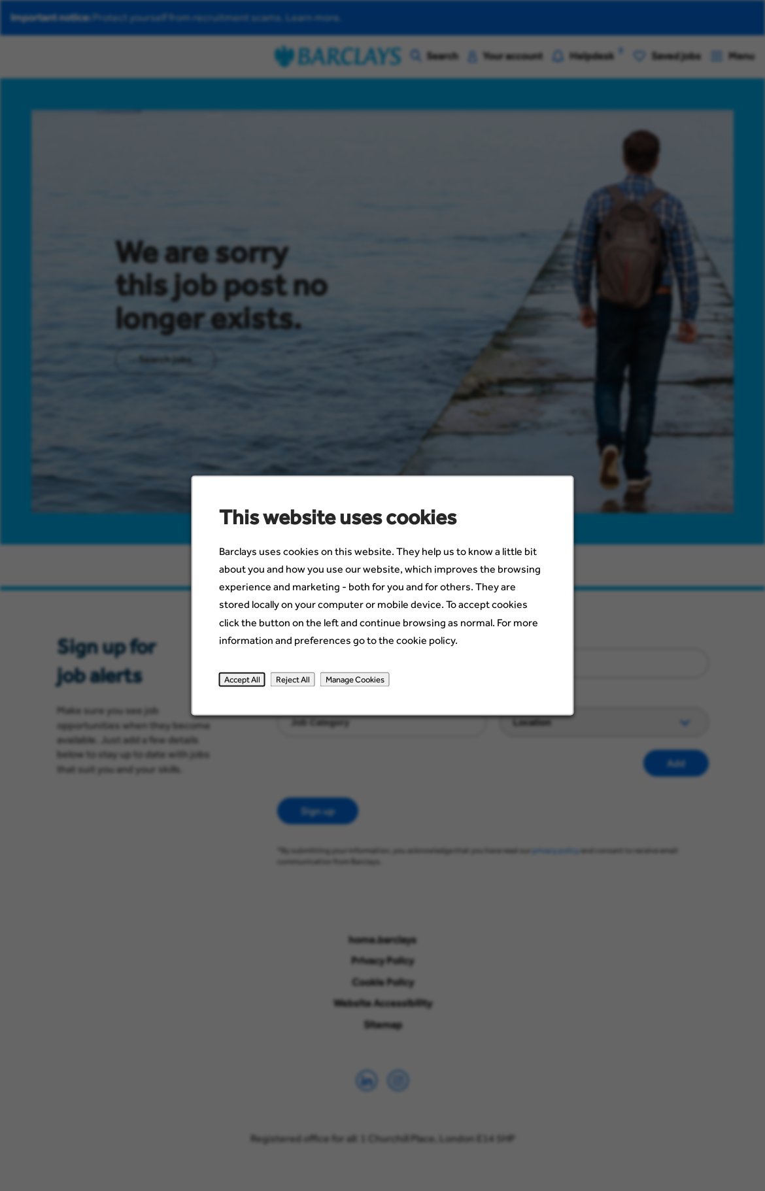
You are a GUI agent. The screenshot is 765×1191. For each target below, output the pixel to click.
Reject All (293, 680)
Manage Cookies (355, 680)
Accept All (242, 680)
